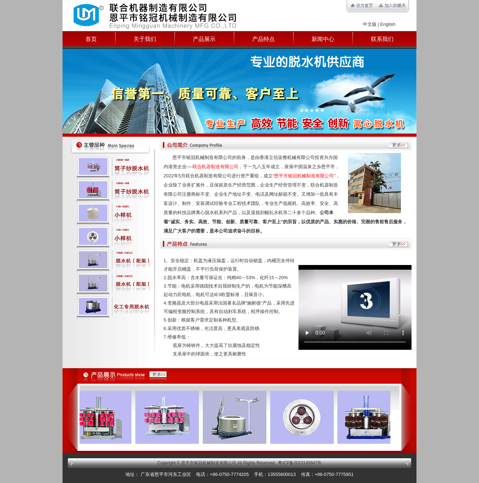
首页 (91, 39)
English (387, 24)
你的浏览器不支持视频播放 (355, 307)
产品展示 (204, 39)
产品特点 (263, 39)
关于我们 (145, 39)
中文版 (370, 24)
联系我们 (382, 39)
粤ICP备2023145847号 (299, 462)
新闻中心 (323, 39)
